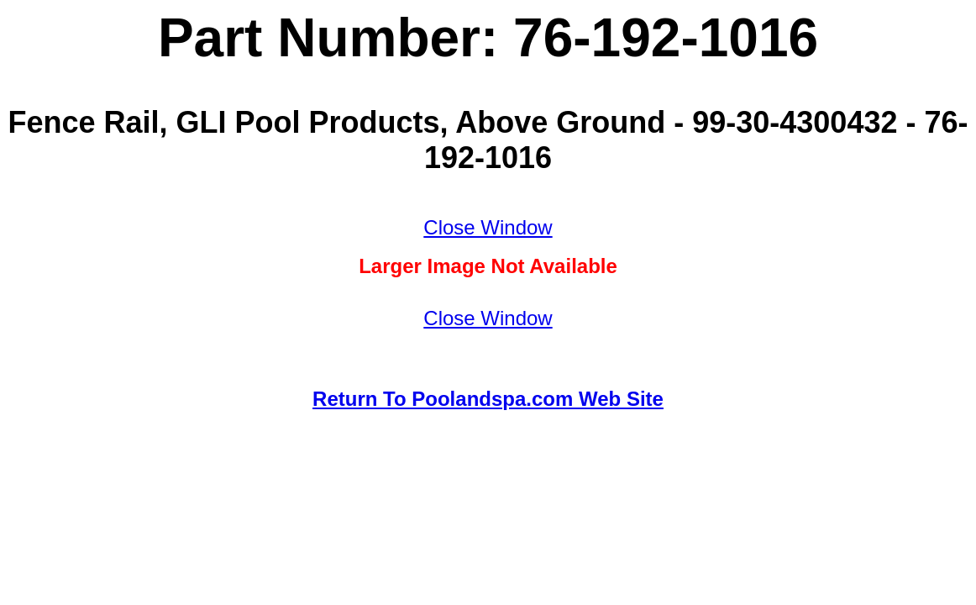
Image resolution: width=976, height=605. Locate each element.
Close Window (487, 227)
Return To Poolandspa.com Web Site (488, 398)
